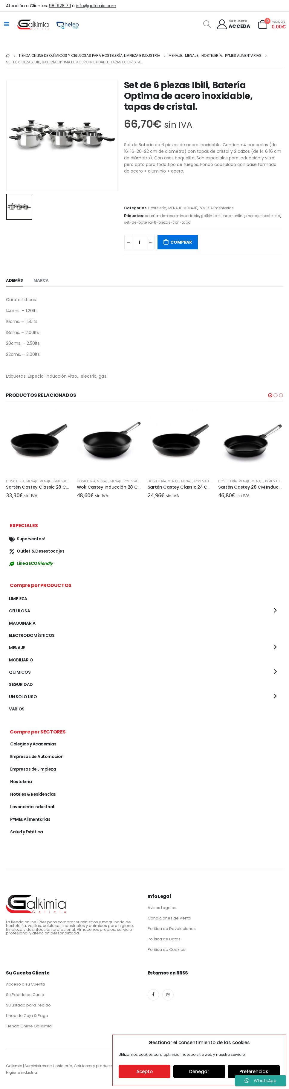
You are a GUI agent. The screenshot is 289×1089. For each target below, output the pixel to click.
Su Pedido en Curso (25, 995)
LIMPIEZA (18, 599)
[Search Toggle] (207, 24)
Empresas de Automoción (36, 756)
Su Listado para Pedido (28, 1005)
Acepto (144, 1071)
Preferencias (253, 1071)
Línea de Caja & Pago (27, 1015)
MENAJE (175, 208)
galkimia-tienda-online (222, 215)
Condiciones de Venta (169, 918)
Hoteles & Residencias (33, 794)
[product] (38, 441)
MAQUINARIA (22, 623)
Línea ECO (31, 563)
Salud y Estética (26, 832)
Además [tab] (14, 280)
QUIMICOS (19, 672)
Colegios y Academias (33, 744)
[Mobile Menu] (6, 24)
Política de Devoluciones (172, 928)
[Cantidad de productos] (139, 242)
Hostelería (157, 208)
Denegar (199, 1071)
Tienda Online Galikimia (29, 1026)
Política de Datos (164, 939)
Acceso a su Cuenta (25, 984)
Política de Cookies (166, 949)
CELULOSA (19, 611)
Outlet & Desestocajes (37, 551)
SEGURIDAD (21, 684)
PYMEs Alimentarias (216, 208)
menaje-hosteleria (263, 215)
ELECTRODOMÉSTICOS (32, 635)
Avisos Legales (162, 907)
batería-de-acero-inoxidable (172, 215)
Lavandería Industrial (32, 807)
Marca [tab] (41, 280)
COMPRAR (181, 242)
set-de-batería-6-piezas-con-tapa (157, 222)
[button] (270, 395)
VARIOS (17, 709)
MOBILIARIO (21, 660)
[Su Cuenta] (233, 24)
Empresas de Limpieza (33, 769)
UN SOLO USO (23, 697)
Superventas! (27, 539)
